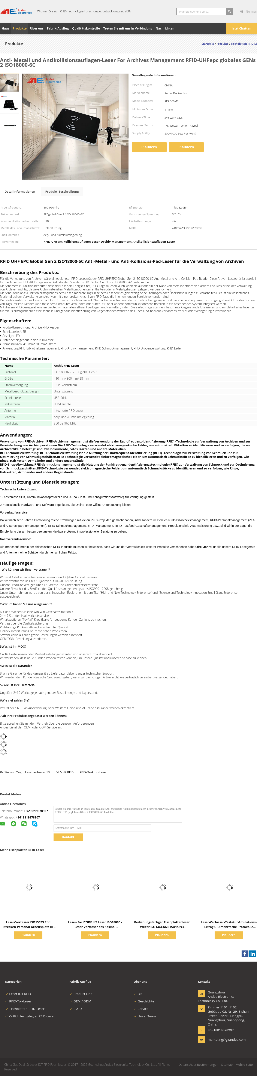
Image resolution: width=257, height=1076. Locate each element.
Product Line (80, 994)
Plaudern (149, 147)
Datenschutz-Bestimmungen (198, 1065)
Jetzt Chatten (241, 28)
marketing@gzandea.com (221, 1039)
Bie (138, 994)
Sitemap (227, 1065)
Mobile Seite (244, 1065)
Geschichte (144, 1001)
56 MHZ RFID (65, 772)
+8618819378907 (36, 811)
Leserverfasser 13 (37, 772)
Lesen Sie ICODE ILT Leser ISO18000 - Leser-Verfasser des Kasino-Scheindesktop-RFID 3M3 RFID (95, 927)
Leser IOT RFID (18, 994)
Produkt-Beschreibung (62, 191)
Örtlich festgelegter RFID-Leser (30, 1016)
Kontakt (68, 837)
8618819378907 (29, 817)
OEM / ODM (80, 1001)
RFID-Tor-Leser (18, 1001)
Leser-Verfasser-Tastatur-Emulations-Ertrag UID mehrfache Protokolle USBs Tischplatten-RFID (229, 927)
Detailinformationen (19, 191)
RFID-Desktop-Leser (93, 772)
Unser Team (145, 1016)
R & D (75, 1008)
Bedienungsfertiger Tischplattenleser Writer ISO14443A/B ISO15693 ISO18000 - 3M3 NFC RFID (162, 927)
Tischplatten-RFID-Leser (25, 1008)
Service (141, 1008)
